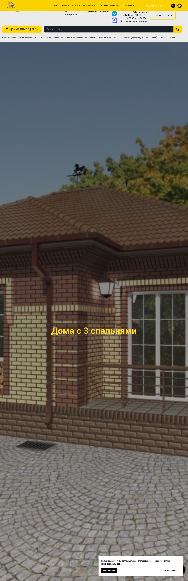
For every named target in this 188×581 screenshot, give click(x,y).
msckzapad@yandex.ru (98, 11)
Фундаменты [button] (55, 37)
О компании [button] (169, 37)
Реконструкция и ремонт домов (22, 37)
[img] (17, 8)
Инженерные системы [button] (81, 37)
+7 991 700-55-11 (134, 5)
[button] (162, 6)
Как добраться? (70, 14)
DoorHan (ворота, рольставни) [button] (138, 37)
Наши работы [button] (107, 37)
